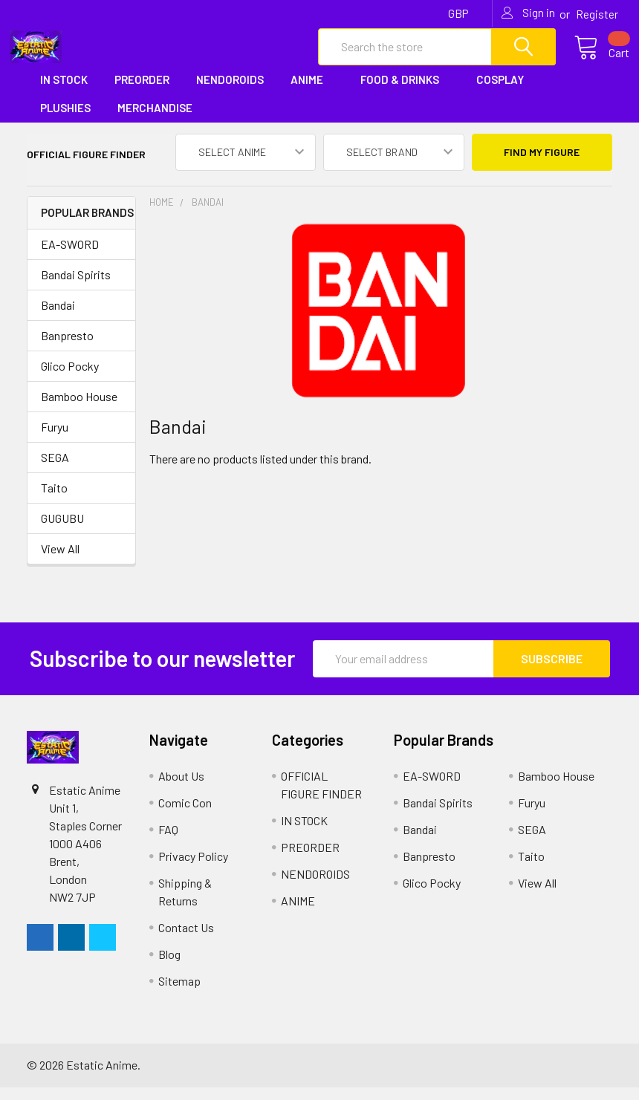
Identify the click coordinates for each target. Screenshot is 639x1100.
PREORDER (141, 92)
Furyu (54, 439)
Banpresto (67, 348)
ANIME (312, 92)
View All (60, 561)
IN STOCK (64, 92)
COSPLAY (505, 92)
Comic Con (185, 815)
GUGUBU (62, 531)
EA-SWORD (70, 257)
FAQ (168, 842)
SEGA (55, 470)
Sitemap (179, 993)
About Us (181, 788)
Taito (54, 500)
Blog (169, 967)
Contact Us (186, 940)
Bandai (58, 317)
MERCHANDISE (160, 121)
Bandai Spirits (76, 287)
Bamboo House (79, 409)
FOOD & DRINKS (405, 92)
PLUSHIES (65, 121)
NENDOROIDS (230, 92)
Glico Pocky (70, 378)
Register (597, 14)
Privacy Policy (193, 869)
